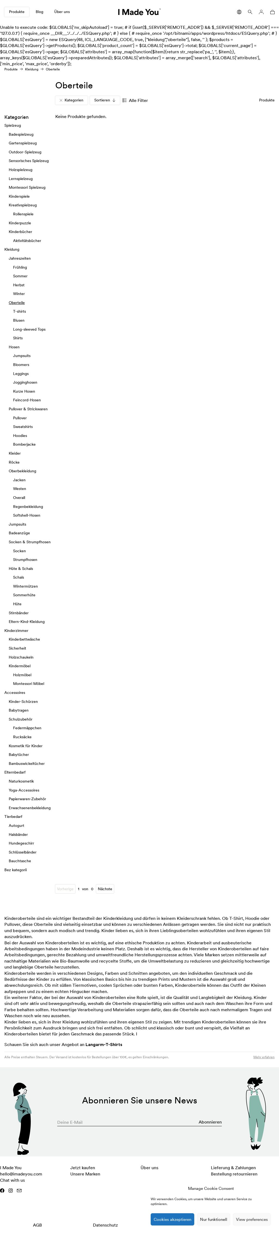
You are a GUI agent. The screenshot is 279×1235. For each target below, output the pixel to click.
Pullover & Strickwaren (28, 409)
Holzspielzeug (20, 169)
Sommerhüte (24, 594)
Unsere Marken (85, 1174)
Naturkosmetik (21, 780)
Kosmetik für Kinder (26, 745)
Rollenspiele (23, 213)
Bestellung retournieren (234, 1174)
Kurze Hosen (24, 391)
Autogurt (16, 825)
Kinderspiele (19, 196)
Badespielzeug (21, 134)
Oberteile (17, 302)
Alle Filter (135, 100)
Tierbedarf (13, 816)
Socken (19, 550)
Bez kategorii (15, 869)
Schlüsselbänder (23, 851)
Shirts (18, 338)
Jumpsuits (22, 355)
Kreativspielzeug (23, 205)
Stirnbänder (19, 612)
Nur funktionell (213, 1219)
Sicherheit (17, 648)
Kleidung (31, 69)
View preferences (252, 1219)
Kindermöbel (20, 665)
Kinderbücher (20, 231)
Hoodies (20, 435)
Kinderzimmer (16, 630)
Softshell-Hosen (26, 515)
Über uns (62, 11)
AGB (37, 1225)
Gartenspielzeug (23, 143)
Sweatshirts (23, 426)
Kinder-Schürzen (23, 701)
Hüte (17, 603)
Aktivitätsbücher (27, 240)
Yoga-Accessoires (24, 789)
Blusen (19, 320)
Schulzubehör (20, 718)
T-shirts (19, 311)
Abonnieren (210, 1122)
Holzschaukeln (21, 656)
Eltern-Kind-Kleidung (27, 621)
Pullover (20, 417)
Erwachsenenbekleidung (30, 807)
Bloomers (21, 364)
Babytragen (19, 710)
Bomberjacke (24, 444)
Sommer (20, 276)
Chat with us (12, 1180)
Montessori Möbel (28, 683)
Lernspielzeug (21, 178)
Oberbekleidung (22, 470)
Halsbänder (18, 834)
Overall (19, 497)
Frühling (20, 267)
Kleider (15, 453)
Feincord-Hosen (27, 400)
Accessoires (14, 692)
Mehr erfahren (264, 1057)
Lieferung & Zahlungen (233, 1167)
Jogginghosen (25, 382)
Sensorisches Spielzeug (29, 160)
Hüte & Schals (21, 568)
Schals (18, 577)
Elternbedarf (15, 772)
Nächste (105, 888)
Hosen (14, 346)
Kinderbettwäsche (24, 639)
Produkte (17, 11)
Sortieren (105, 100)
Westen (19, 488)
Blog (39, 11)
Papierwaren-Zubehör (27, 798)
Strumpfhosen (25, 559)
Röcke (14, 462)
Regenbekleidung (28, 506)
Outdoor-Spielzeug (25, 151)
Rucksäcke (22, 736)
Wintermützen (25, 586)
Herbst (19, 284)
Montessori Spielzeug (27, 187)
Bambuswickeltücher (27, 763)
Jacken (19, 479)
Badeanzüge (19, 532)
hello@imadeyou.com (21, 1174)
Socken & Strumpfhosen (30, 541)
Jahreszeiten (20, 258)
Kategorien (71, 100)
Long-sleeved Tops (29, 329)
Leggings (21, 373)
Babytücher (19, 754)
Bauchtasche (20, 860)
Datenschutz (105, 1225)
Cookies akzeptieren (172, 1219)
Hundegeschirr (21, 843)
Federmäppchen (27, 727)
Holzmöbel (22, 674)
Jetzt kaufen (82, 1167)
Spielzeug (12, 125)
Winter (19, 293)
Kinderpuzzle (20, 222)
